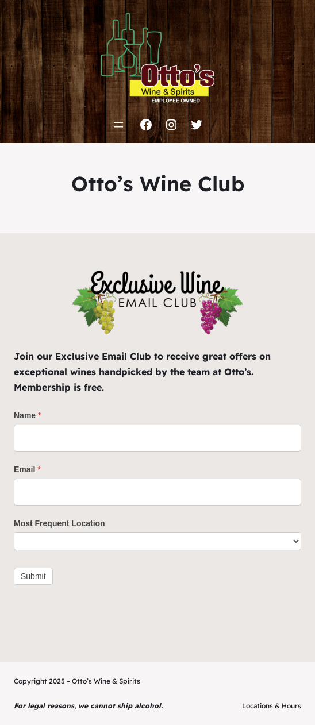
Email (27, 469)
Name (27, 415)
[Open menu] (118, 125)
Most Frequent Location (59, 523)
